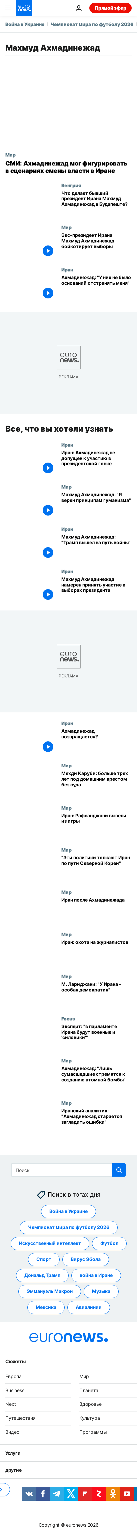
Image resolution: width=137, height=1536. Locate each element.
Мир (10, 154)
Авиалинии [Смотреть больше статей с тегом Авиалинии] (89, 1307)
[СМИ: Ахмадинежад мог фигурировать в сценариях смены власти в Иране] (68, 167)
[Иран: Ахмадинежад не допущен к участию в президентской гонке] (96, 463)
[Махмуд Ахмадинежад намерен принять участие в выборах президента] (96, 589)
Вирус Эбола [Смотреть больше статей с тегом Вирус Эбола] (86, 1259)
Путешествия (20, 1418)
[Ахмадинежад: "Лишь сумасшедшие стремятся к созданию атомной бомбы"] (96, 1079)
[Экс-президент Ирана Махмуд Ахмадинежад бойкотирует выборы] (96, 245)
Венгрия (71, 185)
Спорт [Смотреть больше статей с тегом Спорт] (43, 1259)
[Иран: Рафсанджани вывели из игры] (96, 826)
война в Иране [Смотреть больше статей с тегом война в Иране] (96, 1275)
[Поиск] (68, 1170)
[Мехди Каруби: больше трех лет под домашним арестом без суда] (96, 784)
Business (14, 1390)
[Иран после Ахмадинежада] (96, 910)
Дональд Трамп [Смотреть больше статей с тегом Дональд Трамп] (42, 1275)
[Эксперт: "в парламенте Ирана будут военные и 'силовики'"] (96, 1036)
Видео (12, 1432)
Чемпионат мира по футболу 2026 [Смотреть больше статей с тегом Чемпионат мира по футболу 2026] (68, 1227)
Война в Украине (25, 24)
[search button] (119, 1170)
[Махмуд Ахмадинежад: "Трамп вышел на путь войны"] (96, 547)
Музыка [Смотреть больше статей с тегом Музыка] (101, 1291)
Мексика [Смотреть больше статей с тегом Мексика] (46, 1307)
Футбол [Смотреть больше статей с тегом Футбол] (109, 1243)
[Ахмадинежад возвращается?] (96, 741)
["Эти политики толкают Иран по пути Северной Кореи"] (96, 868)
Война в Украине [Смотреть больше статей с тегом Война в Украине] (68, 1211)
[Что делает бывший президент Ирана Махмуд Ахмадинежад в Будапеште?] (96, 204)
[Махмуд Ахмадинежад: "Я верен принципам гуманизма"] (96, 505)
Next (10, 1404)
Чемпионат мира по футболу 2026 (92, 24)
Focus (68, 1018)
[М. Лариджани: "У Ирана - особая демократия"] (96, 994)
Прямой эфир (110, 8)
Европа (13, 1376)
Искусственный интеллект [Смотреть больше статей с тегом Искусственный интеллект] (50, 1243)
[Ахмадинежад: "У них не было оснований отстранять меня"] (96, 288)
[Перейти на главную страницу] (24, 8)
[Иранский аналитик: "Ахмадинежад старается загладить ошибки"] (96, 1121)
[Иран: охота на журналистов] (96, 952)
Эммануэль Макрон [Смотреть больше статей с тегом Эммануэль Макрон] (50, 1291)
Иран (67, 269)
